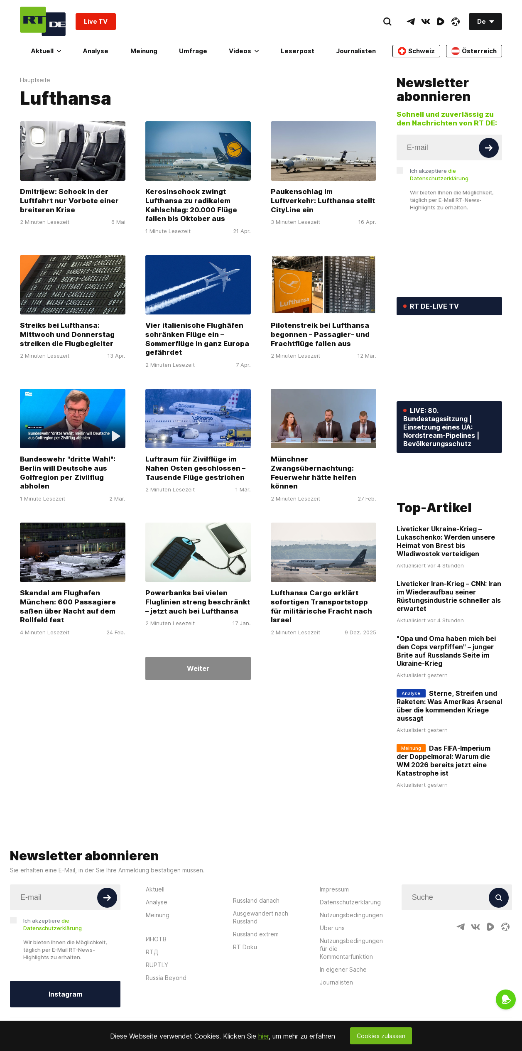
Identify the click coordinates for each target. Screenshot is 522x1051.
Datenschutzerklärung (350, 951)
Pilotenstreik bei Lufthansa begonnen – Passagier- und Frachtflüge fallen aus (320, 334)
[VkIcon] (425, 21)
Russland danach (256, 949)
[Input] (449, 147)
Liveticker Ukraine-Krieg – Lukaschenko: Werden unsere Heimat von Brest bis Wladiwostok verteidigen (446, 590)
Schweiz (416, 51)
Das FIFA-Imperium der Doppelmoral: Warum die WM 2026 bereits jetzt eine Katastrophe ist (443, 810)
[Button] (489, 148)
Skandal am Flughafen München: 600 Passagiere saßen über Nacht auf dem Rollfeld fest (68, 606)
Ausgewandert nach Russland (260, 966)
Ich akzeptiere (439, 174)
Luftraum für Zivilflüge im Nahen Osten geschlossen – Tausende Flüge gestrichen (195, 468)
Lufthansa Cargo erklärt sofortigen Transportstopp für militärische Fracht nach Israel (321, 606)
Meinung (143, 51)
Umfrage (193, 51)
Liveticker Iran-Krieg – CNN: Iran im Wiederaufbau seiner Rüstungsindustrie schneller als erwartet (449, 645)
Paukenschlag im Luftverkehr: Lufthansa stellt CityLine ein (323, 200)
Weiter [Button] (198, 668)
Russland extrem (256, 983)
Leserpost (297, 51)
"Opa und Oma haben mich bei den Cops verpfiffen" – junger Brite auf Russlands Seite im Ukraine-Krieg (446, 700)
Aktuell (46, 51)
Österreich (474, 51)
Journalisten (356, 51)
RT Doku (245, 995)
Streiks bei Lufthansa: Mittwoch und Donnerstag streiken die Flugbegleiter (67, 334)
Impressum (334, 938)
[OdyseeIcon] (455, 21)
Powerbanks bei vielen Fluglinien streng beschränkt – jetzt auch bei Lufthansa (197, 602)
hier (263, 1036)
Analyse (95, 51)
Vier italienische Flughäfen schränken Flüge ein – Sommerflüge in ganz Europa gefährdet (197, 338)
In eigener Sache (343, 1018)
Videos (244, 51)
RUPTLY (157, 1013)
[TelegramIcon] (410, 21)
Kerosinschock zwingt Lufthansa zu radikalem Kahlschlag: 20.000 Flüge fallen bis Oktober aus (191, 205)
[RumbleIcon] (440, 21)
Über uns (332, 976)
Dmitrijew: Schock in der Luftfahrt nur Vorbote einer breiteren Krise (69, 200)
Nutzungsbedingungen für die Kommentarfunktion (351, 997)
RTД (152, 1000)
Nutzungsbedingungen (351, 964)
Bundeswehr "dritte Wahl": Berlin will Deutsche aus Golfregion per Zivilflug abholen (67, 472)
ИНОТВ (156, 988)
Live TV (96, 21)
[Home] (43, 21)
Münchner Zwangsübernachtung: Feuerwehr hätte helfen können (313, 472)
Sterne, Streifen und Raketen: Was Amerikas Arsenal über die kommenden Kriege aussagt (449, 755)
